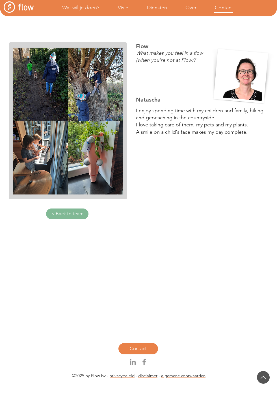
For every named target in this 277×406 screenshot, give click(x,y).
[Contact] (138, 348)
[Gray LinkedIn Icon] (133, 362)
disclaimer (147, 375)
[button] (75, 7)
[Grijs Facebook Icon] (144, 362)
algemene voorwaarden (183, 375)
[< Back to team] (67, 214)
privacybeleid (122, 375)
